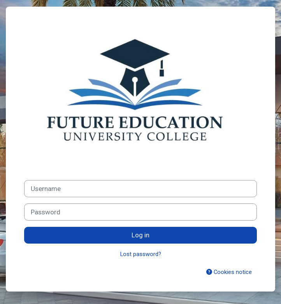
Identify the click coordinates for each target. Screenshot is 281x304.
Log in (140, 235)
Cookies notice (229, 272)
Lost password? (140, 254)
